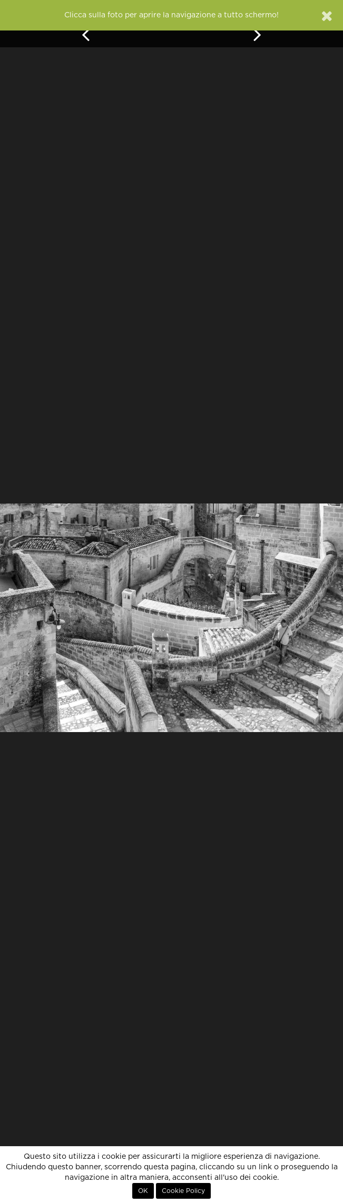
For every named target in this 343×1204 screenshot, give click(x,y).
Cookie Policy (183, 1191)
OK (143, 1191)
